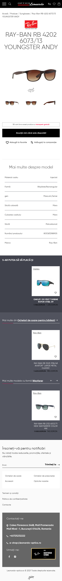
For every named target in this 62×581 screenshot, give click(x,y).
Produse (13, 14)
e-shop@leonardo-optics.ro (25, 543)
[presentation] (51, 320)
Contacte (6, 505)
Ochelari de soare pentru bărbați (36, 320)
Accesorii (9, 481)
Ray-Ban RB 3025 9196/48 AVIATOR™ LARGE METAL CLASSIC (46, 365)
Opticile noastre (41, 481)
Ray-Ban (37, 333)
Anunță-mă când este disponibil (31, 133)
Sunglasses (25, 14)
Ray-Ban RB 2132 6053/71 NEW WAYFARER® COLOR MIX (46, 426)
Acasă (5, 14)
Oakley (36, 269)
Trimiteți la (50, 465)
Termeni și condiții (10, 493)
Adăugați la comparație (43, 142)
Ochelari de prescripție (44, 476)
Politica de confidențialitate (14, 499)
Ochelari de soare (13, 476)
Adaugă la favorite (16, 142)
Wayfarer (37, 381)
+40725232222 (17, 536)
